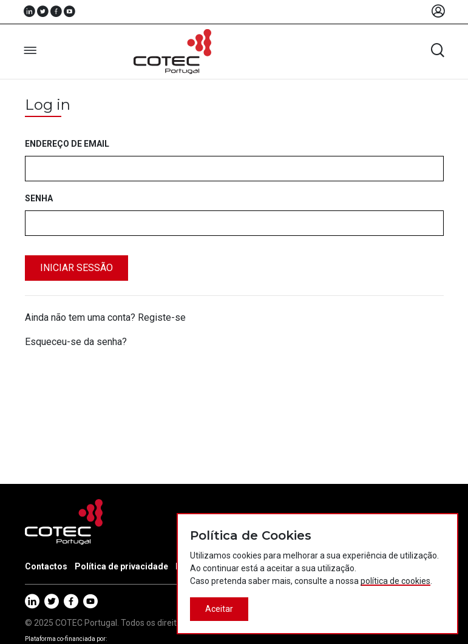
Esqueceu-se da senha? (76, 341)
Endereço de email (67, 144)
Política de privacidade (121, 566)
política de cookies (395, 581)
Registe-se (162, 317)
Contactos (46, 566)
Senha (39, 198)
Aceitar (219, 609)
